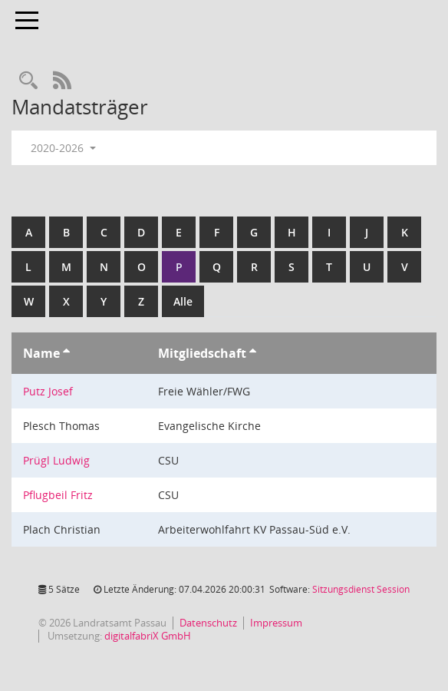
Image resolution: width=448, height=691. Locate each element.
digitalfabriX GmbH (147, 636)
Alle (183, 301)
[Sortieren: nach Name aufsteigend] (66, 353)
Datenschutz (208, 623)
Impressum (276, 623)
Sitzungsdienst (361, 589)
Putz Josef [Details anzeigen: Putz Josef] (48, 391)
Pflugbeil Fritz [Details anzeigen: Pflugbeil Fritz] (58, 495)
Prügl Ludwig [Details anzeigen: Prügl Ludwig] (56, 460)
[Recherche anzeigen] (28, 81)
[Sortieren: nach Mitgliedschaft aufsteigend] (252, 353)
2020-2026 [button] (63, 148)
